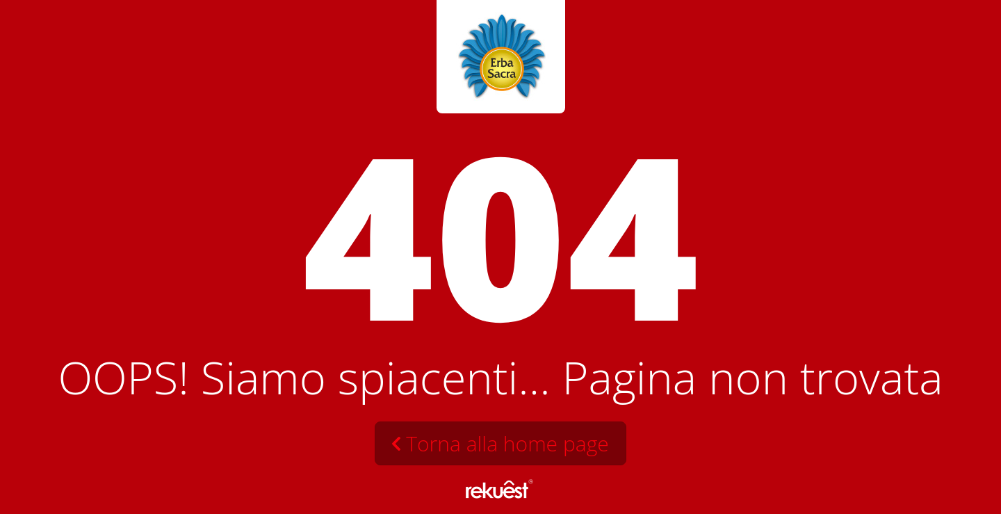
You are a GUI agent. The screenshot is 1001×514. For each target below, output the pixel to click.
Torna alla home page (507, 443)
